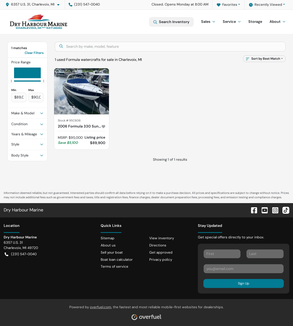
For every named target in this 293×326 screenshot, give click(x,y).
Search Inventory (171, 22)
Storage (255, 21)
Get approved (161, 252)
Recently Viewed (265, 4)
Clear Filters (34, 53)
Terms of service (114, 266)
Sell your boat (112, 252)
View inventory (161, 238)
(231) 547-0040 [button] (84, 4)
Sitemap (107, 238)
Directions (157, 245)
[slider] (11, 81)
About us (108, 245)
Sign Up (243, 283)
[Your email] (243, 268)
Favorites (227, 4)
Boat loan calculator (117, 259)
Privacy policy (160, 259)
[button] (34, 4)
